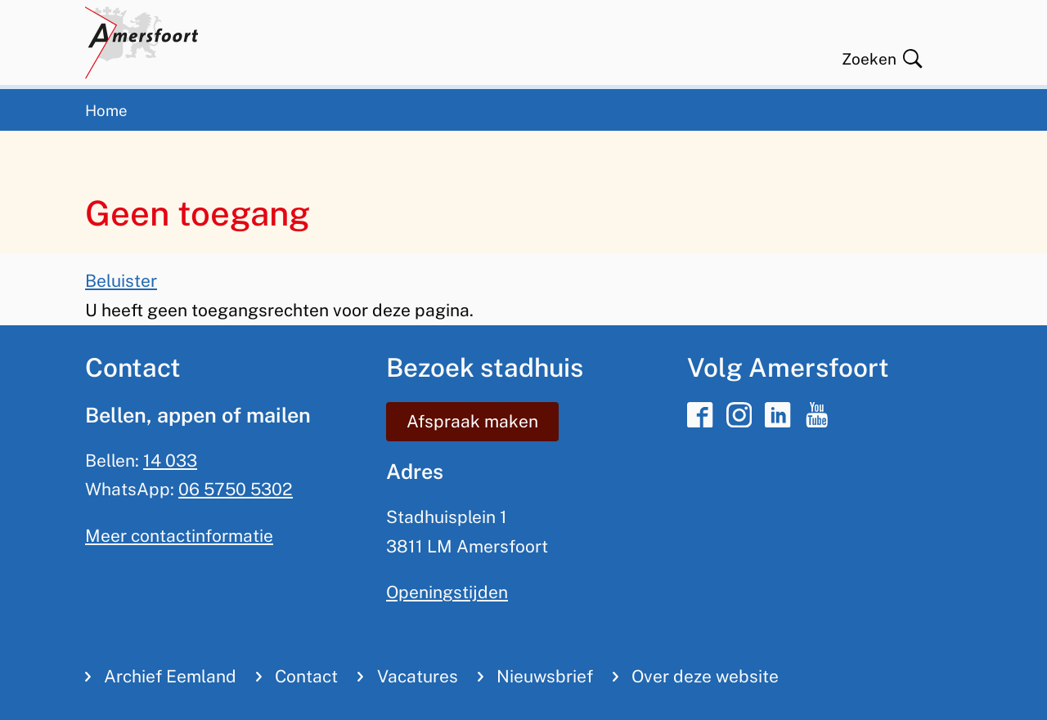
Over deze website (705, 676)
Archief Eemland (170, 676)
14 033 (170, 460)
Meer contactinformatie (179, 535)
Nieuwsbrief (545, 676)
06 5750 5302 (235, 489)
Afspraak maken (472, 421)
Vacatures (417, 676)
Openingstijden (447, 592)
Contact (306, 676)
